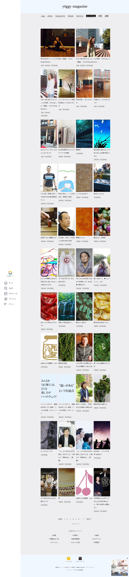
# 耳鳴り (75, 535)
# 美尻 (54, 535)
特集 (100, 16)
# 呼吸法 (96, 542)
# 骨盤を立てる (54, 539)
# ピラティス (96, 539)
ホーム (8, 282)
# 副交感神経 (75, 539)
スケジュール (10, 293)
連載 (106, 16)
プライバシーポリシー (90, 567)
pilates (50, 16)
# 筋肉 (97, 535)
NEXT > (89, 519)
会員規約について (58, 567)
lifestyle (71, 16)
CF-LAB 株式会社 (80, 569)
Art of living (91, 16)
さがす (8, 288)
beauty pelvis (60, 16)
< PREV (60, 519)
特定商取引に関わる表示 (80, 567)
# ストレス (54, 542)
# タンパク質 (75, 542)
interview (80, 16)
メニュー (9, 304)
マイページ (10, 298)
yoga (43, 16)
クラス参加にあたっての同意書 (69, 567)
